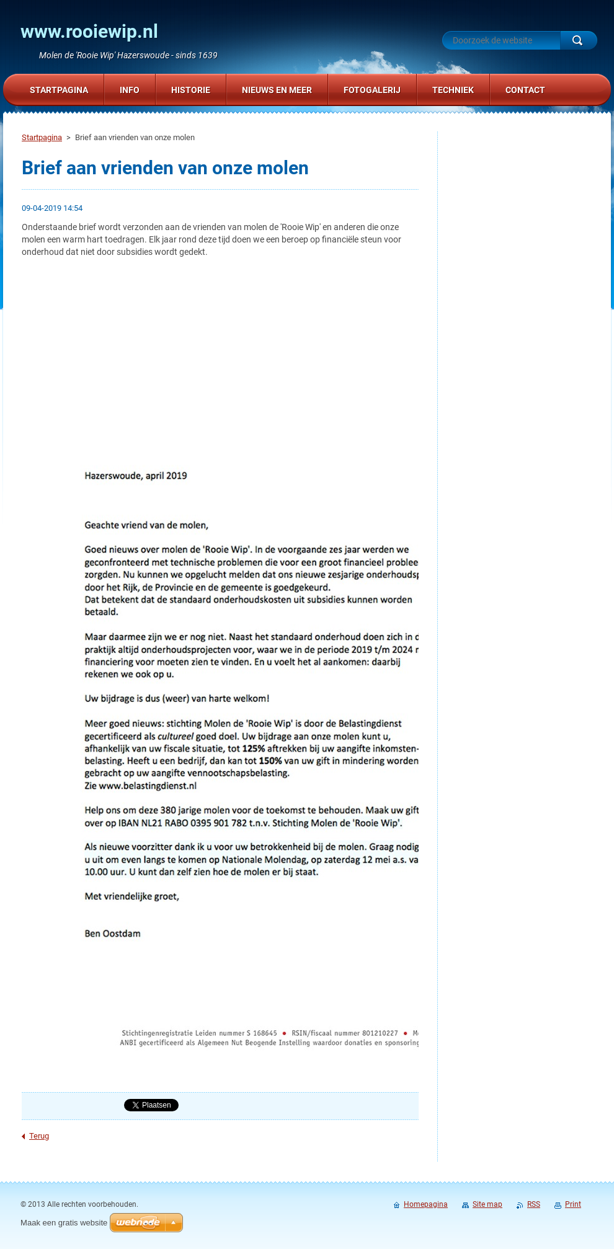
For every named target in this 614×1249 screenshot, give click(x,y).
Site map (487, 1204)
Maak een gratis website (63, 1222)
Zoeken (578, 40)
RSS (533, 1204)
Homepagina (426, 1204)
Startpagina (42, 137)
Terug (39, 1135)
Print (573, 1204)
